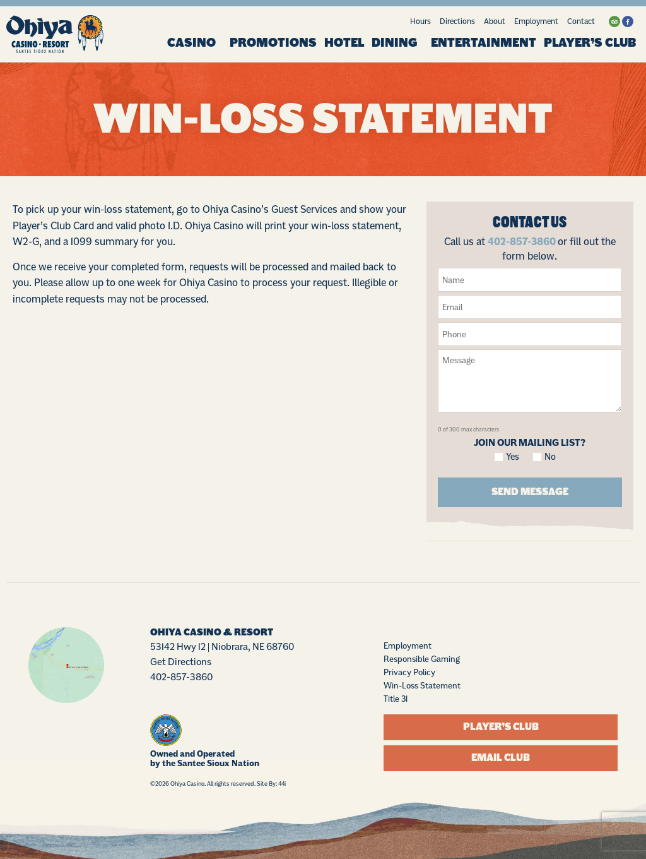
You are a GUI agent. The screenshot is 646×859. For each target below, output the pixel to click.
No (550, 457)
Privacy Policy (409, 671)
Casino (194, 43)
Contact (581, 21)
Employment (536, 21)
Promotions (273, 43)
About (494, 21)
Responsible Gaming (422, 658)
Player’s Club (590, 43)
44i (282, 782)
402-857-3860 (522, 241)
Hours (420, 21)
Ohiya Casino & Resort (211, 631)
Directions (457, 21)
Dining (397, 43)
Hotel (344, 43)
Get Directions (180, 661)
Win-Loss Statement (422, 685)
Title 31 (396, 698)
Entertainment (483, 43)
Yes (513, 457)
